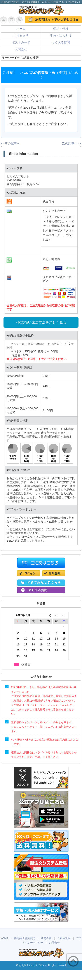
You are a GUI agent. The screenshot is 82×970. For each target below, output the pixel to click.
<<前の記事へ (10, 143)
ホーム (21, 28)
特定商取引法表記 (24, 938)
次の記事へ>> (71, 143)
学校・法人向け (61, 35)
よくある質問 (61, 42)
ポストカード (21, 42)
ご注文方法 (21, 35)
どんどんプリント (37, 965)
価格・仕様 (60, 28)
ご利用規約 (63, 938)
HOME (4, 938)
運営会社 (46, 938)
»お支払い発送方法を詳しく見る (41, 322)
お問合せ (21, 49)
